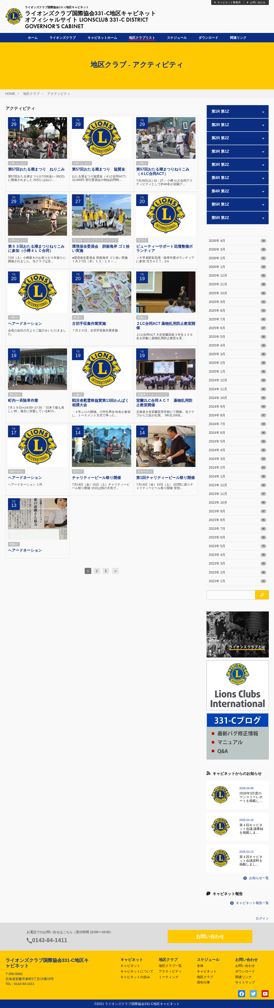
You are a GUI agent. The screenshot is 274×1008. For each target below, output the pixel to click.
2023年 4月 (237, 555)
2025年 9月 (237, 302)
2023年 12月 (237, 485)
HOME (10, 94)
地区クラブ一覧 (170, 966)
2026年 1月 (237, 267)
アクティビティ (58, 94)
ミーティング (169, 977)
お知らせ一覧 (256, 878)
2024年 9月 (237, 407)
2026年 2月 (237, 258)
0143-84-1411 (49, 940)
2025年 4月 (237, 345)
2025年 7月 (237, 319)
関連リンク (238, 38)
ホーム (33, 38)
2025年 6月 (237, 328)
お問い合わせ (256, 2)
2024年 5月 (237, 441)
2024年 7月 (237, 424)
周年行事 (203, 982)
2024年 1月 (237, 476)
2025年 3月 (237, 354)
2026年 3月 (237, 249)
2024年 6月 (237, 433)
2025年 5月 (237, 337)
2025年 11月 (237, 284)
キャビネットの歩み (135, 977)
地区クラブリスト (142, 38)
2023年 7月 (237, 529)
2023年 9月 (237, 511)
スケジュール (177, 38)
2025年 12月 (237, 276)
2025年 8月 (237, 311)
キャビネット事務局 (227, 2)
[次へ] (115, 571)
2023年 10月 (237, 503)
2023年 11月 (237, 494)
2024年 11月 (237, 389)
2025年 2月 (237, 363)
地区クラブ (31, 94)
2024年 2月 (237, 468)
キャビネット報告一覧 (249, 903)
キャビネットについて (136, 971)
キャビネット (130, 966)
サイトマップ (245, 982)
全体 (200, 966)
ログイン (262, 918)
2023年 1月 (237, 581)
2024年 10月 (237, 398)
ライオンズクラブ (62, 38)
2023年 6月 (237, 537)
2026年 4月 (237, 241)
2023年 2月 (237, 572)
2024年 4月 (237, 450)
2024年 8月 (237, 415)
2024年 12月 (237, 380)
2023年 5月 (237, 546)
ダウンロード (208, 38)
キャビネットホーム (102, 38)
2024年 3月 (237, 459)
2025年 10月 (237, 293)
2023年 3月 (237, 564)
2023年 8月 (237, 520)
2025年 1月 (237, 372)
